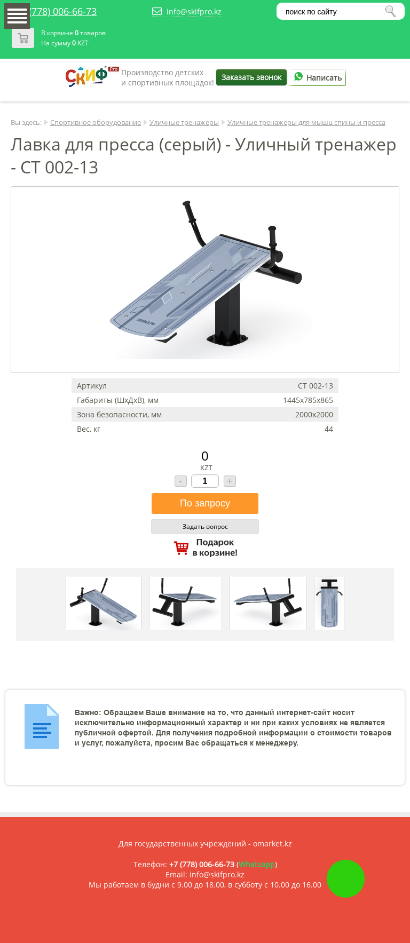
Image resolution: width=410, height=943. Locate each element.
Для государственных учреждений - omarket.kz (205, 843)
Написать (316, 78)
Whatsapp (257, 864)
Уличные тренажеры (184, 122)
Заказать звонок (251, 77)
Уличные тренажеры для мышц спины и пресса (306, 122)
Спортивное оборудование (95, 122)
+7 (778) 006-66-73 (56, 11)
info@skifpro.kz (194, 11)
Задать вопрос (205, 526)
